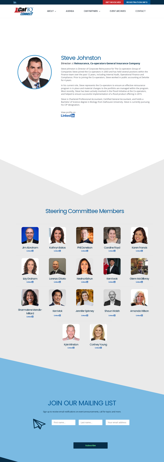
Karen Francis (139, 247)
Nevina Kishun (85, 278)
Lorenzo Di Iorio (57, 278)
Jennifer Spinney (85, 311)
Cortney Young (98, 344)
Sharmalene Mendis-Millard (30, 311)
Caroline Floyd (112, 247)
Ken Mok (57, 311)
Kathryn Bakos (57, 247)
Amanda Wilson (139, 311)
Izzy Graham (30, 278)
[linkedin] (15, 2)
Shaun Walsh (112, 311)
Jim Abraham (30, 247)
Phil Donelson (84, 247)
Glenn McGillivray (139, 278)
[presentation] (69, 433)
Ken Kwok (112, 278)
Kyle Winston (71, 344)
